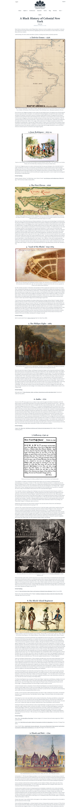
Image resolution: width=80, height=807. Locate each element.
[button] (17, 2)
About (19, 10)
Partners (55, 10)
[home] (40, 4)
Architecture (32, 10)
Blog (50, 10)
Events (45, 10)
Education (39, 10)
